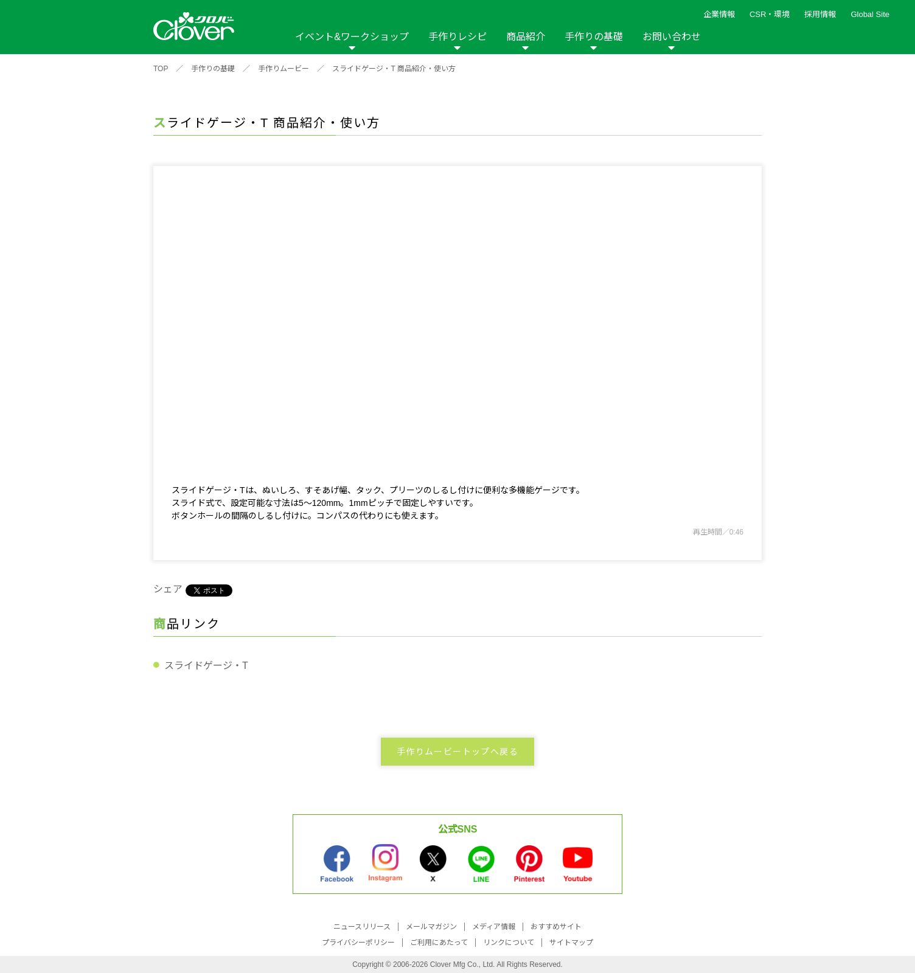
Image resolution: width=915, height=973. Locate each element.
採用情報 (820, 14)
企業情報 (719, 14)
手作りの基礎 (594, 37)
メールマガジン (431, 927)
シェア (168, 589)
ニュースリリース (362, 927)
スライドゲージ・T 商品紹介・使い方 (393, 68)
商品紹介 (525, 37)
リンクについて (508, 942)
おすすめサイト (556, 927)
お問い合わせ (671, 37)
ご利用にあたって (439, 942)
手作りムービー (283, 68)
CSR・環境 (770, 14)
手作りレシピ (457, 37)
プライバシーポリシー (358, 942)
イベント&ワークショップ (352, 37)
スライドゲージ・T (206, 665)
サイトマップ (571, 942)
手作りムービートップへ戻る (457, 752)
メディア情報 (493, 927)
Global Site (870, 14)
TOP (160, 68)
